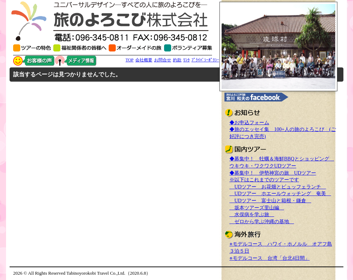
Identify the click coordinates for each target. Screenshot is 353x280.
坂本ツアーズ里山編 (256, 207)
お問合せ (162, 59)
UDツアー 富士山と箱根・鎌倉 (270, 200)
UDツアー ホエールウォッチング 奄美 (280, 193)
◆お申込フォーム (249, 122)
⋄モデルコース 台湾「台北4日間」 (269, 258)
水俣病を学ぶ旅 (251, 214)
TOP (130, 59)
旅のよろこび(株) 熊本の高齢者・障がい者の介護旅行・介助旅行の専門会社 (112, 21)
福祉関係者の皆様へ (81, 47)
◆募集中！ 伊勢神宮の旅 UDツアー (272, 173)
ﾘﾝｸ (186, 59)
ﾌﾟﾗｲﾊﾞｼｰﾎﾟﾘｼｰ (205, 59)
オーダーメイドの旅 (136, 47)
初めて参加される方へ (33, 47)
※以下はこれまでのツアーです (264, 179)
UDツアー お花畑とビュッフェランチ (277, 187)
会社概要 (143, 59)
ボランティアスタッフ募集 (188, 47)
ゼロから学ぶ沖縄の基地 (261, 221)
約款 (177, 59)
